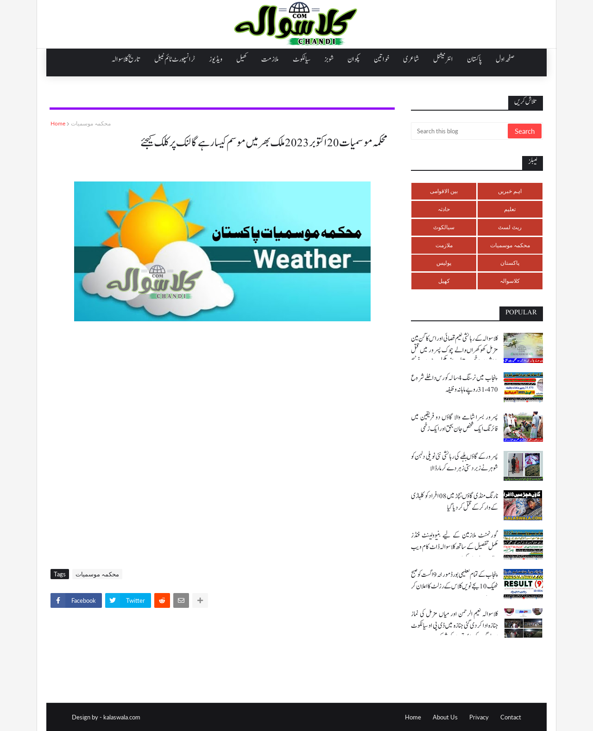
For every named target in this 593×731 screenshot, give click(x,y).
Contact (510, 717)
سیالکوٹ (443, 227)
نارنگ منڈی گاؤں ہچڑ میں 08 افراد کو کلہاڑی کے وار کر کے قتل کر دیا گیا (454, 501)
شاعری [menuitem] (411, 59)
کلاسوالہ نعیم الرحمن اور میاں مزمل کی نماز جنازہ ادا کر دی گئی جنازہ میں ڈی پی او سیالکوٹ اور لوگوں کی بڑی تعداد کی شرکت (454, 625)
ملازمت (444, 245)
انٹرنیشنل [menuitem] (443, 59)
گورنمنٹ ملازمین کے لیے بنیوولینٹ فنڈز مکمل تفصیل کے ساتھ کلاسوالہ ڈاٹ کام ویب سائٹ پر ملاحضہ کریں (454, 547)
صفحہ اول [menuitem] (505, 59)
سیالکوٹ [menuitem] (301, 59)
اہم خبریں (510, 190)
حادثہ (444, 209)
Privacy (479, 717)
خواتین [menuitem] (381, 59)
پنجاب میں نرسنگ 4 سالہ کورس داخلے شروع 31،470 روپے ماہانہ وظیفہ (454, 383)
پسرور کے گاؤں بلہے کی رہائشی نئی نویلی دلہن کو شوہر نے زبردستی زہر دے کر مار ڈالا (454, 462)
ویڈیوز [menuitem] (215, 59)
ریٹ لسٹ (510, 227)
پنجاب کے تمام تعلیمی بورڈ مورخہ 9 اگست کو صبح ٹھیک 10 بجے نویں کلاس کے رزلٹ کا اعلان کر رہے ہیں (454, 586)
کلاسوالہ (510, 280)
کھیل (444, 280)
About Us (445, 717)
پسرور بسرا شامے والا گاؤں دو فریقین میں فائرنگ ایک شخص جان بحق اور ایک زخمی (454, 423)
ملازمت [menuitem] (270, 59)
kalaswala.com (121, 717)
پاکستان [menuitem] (474, 59)
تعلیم (510, 209)
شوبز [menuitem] (329, 59)
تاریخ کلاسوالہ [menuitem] (126, 59)
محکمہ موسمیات (91, 123)
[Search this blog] (460, 131)
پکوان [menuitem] (353, 59)
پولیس (443, 262)
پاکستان (509, 262)
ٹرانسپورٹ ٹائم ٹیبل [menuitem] (174, 59)
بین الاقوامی (444, 190)
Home (57, 123)
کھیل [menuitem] (241, 59)
